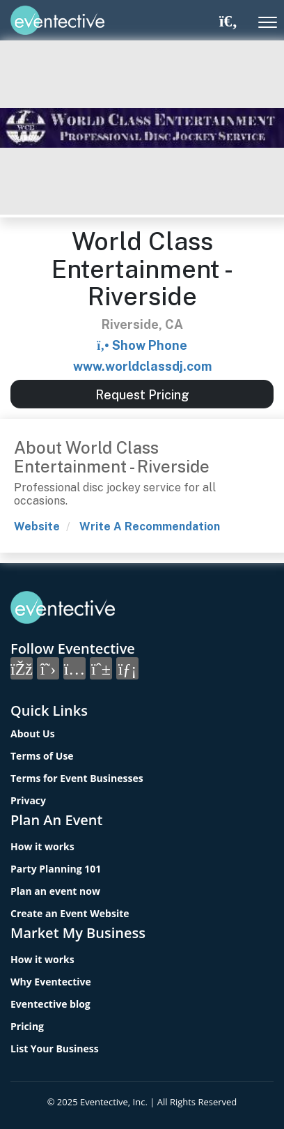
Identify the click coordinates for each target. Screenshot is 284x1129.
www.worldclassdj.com (142, 366)
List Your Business (54, 1048)
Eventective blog (50, 1004)
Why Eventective (50, 981)
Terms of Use (42, 755)
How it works (42, 846)
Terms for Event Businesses (76, 778)
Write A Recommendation (149, 526)
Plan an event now (55, 891)
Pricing (27, 1026)
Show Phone (149, 345)
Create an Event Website (69, 913)
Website (37, 526)
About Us (32, 733)
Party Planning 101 (55, 868)
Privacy (28, 800)
